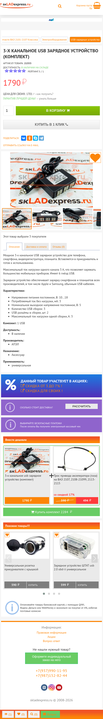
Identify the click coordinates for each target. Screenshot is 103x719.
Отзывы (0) (59, 246)
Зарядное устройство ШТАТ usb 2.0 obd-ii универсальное (74, 567)
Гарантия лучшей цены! (19, 98)
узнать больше (47, 98)
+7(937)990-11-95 (51, 670)
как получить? (45, 94)
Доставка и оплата (36, 246)
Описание (14, 246)
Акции (51, 637)
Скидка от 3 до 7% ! (41, 385)
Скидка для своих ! (42, 390)
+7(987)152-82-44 (51, 675)
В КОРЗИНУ (57, 110)
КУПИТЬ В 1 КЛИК (51, 124)
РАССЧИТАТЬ (81, 406)
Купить (33, 585)
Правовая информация (51, 632)
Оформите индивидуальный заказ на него (51, 658)
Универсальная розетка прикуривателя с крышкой (21, 567)
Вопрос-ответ (51, 641)
